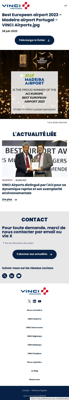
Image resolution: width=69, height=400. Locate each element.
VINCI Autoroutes (34, 327)
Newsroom (34, 379)
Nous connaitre (34, 310)
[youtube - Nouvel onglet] (18, 275)
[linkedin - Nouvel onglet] (11, 275)
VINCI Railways (35, 345)
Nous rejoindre (34, 362)
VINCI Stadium (34, 353)
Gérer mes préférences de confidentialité (49, 398)
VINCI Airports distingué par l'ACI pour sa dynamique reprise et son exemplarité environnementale (34, 189)
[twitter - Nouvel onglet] (4, 275)
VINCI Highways (34, 336)
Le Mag (34, 371)
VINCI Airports (34, 319)
